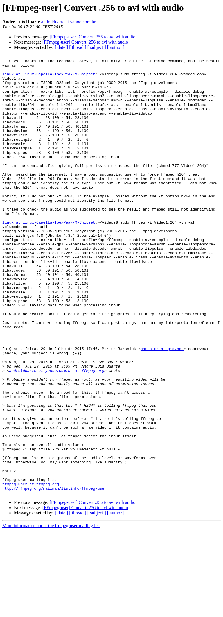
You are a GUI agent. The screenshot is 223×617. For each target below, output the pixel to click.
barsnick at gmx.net (162, 407)
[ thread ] (77, 47)
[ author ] (116, 47)
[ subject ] (96, 47)
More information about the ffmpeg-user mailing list (51, 611)
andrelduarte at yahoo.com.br (68, 21)
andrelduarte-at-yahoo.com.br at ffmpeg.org (56, 433)
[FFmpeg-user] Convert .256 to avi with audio (93, 36)
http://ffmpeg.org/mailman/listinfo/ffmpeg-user (54, 574)
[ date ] (61, 47)
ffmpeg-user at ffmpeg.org (30, 569)
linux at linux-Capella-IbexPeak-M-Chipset (48, 77)
